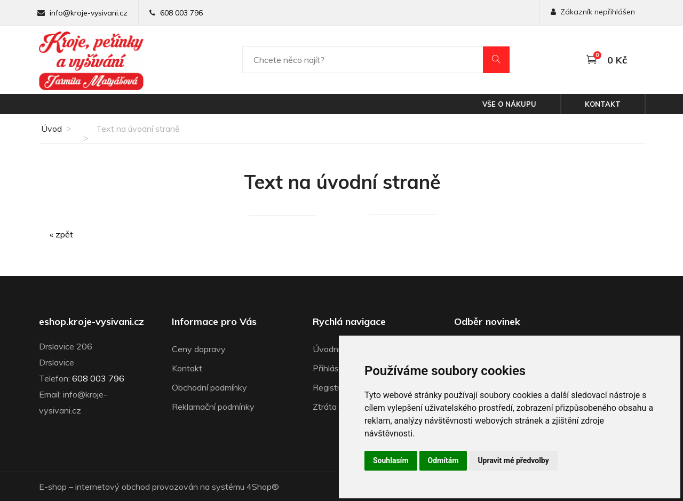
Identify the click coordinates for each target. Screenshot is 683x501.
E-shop (53, 486)
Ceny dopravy (199, 349)
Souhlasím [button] (391, 460)
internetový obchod (112, 486)
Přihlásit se (334, 368)
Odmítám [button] (443, 460)
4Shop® (263, 486)
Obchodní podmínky (209, 387)
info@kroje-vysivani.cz (89, 13)
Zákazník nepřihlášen (593, 12)
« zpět (61, 234)
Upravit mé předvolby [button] (513, 460)
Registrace (333, 387)
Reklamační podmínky (213, 406)
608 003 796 (181, 13)
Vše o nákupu (509, 104)
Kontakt (603, 104)
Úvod (50, 128)
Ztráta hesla (336, 406)
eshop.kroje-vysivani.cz (91, 322)
